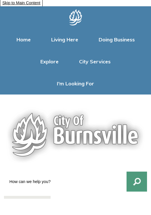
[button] (137, 182)
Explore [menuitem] (49, 61)
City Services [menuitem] (95, 61)
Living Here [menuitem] (64, 39)
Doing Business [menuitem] (117, 39)
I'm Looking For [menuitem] (75, 83)
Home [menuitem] (23, 39)
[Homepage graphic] (75, 17)
